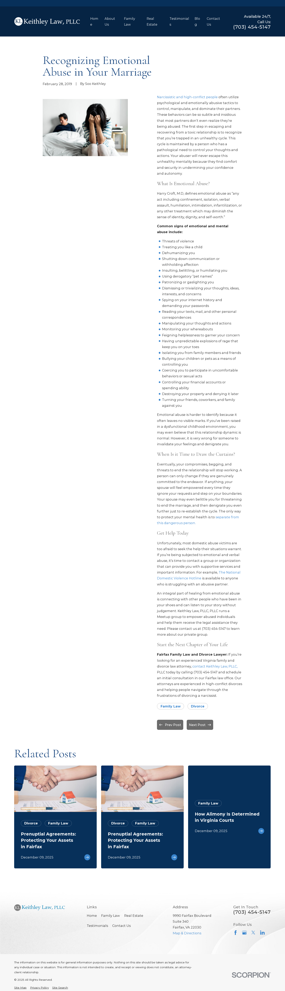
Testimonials (97, 926)
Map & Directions (187, 933)
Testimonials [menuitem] (179, 21)
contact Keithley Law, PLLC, (214, 666)
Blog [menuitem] (197, 21)
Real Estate (133, 916)
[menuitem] (20, 987)
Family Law (171, 706)
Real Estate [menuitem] (152, 21)
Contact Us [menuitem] (213, 21)
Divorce (197, 706)
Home (92, 916)
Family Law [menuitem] (129, 21)
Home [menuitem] (94, 21)
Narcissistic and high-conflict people (187, 97)
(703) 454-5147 (252, 27)
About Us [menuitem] (110, 21)
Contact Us (121, 926)
